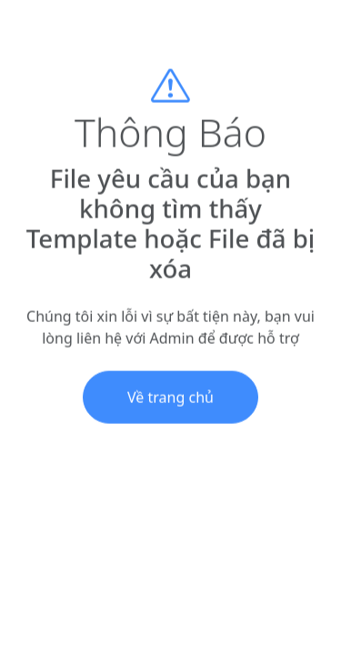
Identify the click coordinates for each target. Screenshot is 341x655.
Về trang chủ (170, 402)
